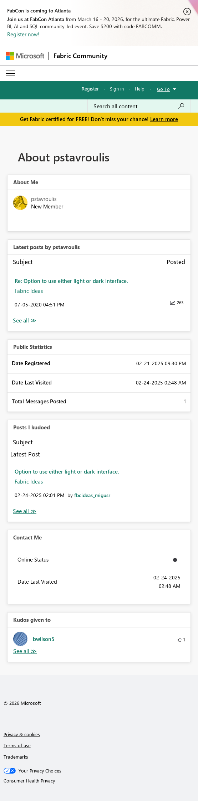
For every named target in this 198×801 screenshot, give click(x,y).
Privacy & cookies (22, 734)
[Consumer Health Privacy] (99, 780)
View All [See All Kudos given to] (25, 651)
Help (139, 89)
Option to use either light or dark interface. (67, 471)
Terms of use (17, 745)
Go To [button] (163, 89)
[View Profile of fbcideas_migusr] (92, 495)
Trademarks (16, 757)
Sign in (117, 89)
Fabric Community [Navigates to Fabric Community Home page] (80, 55)
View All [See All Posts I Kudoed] (24, 511)
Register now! (23, 34)
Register (90, 89)
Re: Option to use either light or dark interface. (71, 280)
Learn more (164, 119)
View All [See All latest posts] (24, 320)
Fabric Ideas (29, 290)
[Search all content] (139, 106)
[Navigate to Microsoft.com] (25, 56)
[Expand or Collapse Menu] (10, 73)
